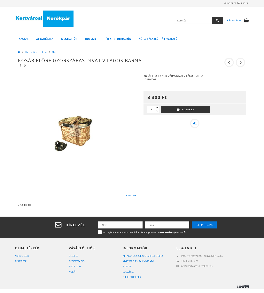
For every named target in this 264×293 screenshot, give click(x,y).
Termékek (21, 261)
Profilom (75, 266)
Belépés (225, 3)
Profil (242, 3)
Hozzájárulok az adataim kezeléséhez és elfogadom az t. (144, 232)
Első (54, 51)
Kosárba (188, 109)
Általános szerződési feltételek (143, 255)
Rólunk (90, 39)
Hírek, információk (117, 39)
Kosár (44, 51)
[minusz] (157, 111)
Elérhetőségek (132, 276)
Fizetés (127, 266)
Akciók (23, 39)
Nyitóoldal (22, 255)
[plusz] (157, 107)
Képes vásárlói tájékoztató (158, 39)
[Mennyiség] (151, 109)
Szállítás (128, 271)
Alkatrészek (44, 39)
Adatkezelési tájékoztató (138, 261)
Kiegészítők (69, 39)
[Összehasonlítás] (194, 123)
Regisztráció (77, 261)
